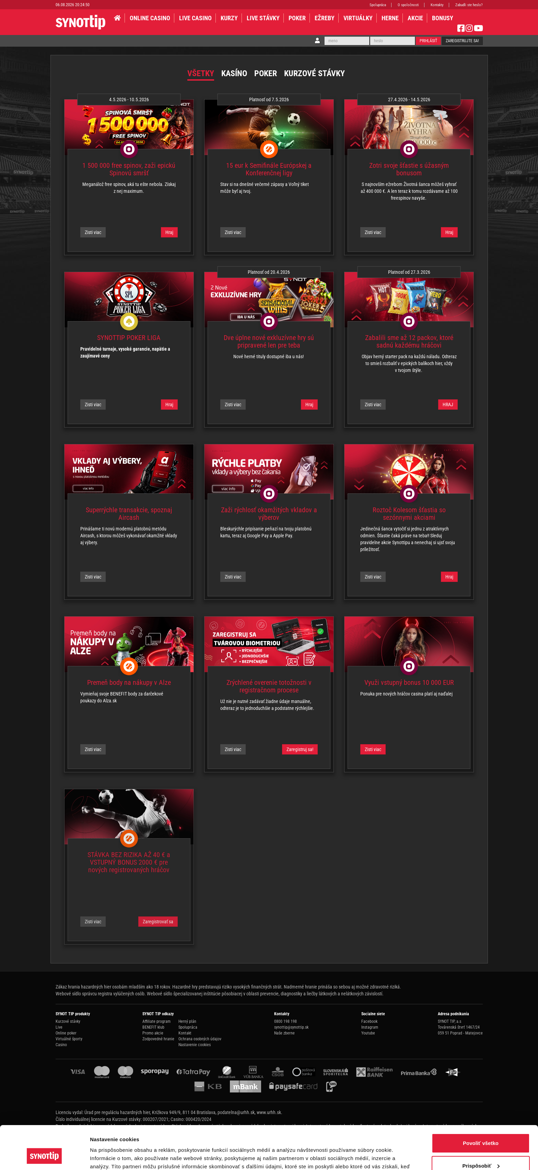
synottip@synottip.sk (291, 1027)
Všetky (200, 73)
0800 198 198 (285, 1021)
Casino (61, 1044)
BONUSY (442, 18)
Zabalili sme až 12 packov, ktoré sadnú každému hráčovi (409, 341)
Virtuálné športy (69, 1039)
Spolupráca (378, 5)
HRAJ (448, 404)
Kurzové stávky (314, 73)
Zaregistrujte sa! (462, 40)
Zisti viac (93, 232)
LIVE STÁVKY (263, 18)
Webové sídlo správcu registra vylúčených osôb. (101, 993)
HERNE (390, 18)
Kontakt (184, 1033)
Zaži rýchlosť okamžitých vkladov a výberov (269, 514)
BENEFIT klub (153, 1027)
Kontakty (437, 5)
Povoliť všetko (481, 1106)
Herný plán (187, 1021)
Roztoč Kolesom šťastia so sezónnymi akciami (409, 514)
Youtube (368, 1033)
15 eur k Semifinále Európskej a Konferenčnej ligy (269, 169)
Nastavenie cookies (194, 1044)
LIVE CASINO (195, 18)
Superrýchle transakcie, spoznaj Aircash (129, 514)
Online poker (66, 1033)
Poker (297, 18)
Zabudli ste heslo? (469, 5)
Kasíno (234, 73)
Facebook (369, 1021)
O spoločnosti (408, 5)
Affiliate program (156, 1021)
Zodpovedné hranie (158, 1039)
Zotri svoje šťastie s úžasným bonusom (409, 169)
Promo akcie (152, 1033)
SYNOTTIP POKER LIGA (129, 338)
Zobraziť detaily (109, 1156)
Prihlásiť (428, 40)
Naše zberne (284, 1033)
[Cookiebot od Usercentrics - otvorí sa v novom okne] (44, 1156)
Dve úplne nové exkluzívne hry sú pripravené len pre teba (269, 341)
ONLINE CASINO (150, 18)
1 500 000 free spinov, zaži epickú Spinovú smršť (128, 169)
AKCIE (415, 18)
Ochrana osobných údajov (199, 1039)
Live (59, 1027)
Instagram (369, 1027)
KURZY (229, 18)
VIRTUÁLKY (358, 18)
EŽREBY (325, 18)
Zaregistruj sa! (299, 749)
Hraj (169, 232)
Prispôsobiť (481, 1128)
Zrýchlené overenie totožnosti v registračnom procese (269, 686)
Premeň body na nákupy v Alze (129, 682)
